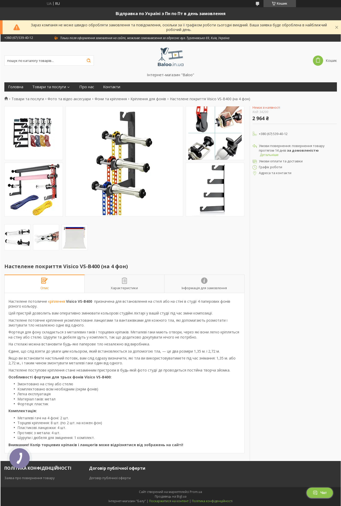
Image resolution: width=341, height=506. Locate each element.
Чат (320, 492)
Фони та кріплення (111, 99)
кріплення (56, 301)
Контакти (111, 87)
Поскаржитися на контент (169, 501)
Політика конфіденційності (212, 501)
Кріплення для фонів (148, 99)
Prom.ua (196, 492)
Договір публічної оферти (110, 478)
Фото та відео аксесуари (69, 99)
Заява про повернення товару (29, 478)
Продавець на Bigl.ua (170, 496)
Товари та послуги (49, 87)
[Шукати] (89, 60)
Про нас (86, 87)
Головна (15, 87)
